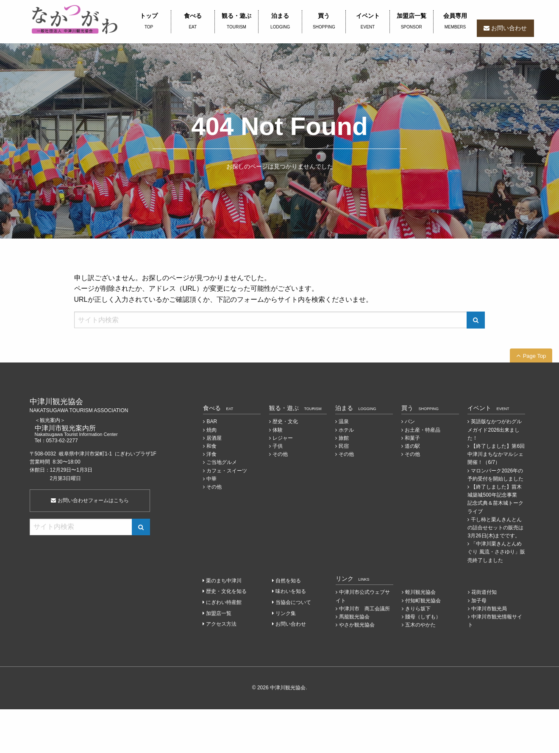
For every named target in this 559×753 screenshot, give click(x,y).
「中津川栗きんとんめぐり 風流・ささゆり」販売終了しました (496, 552)
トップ (149, 21)
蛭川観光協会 (420, 592)
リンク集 (285, 613)
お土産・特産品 (422, 430)
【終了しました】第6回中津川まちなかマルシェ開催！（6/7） (496, 454)
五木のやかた (420, 625)
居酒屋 (214, 438)
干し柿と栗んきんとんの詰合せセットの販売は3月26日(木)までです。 (495, 528)
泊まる (280, 21)
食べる (192, 21)
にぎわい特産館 (224, 602)
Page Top (534, 356)
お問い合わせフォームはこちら (89, 500)
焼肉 (211, 430)
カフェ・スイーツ (226, 471)
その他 (214, 487)
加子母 (479, 601)
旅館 (344, 438)
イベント (367, 21)
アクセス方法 (221, 624)
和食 (211, 446)
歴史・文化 (285, 421)
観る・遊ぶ (236, 21)
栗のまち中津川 (224, 581)
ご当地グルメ (221, 462)
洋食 (211, 454)
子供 (278, 446)
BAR (211, 421)
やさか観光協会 (357, 625)
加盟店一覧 (411, 21)
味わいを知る (290, 591)
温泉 (344, 421)
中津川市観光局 (489, 609)
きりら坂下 (418, 609)
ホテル (346, 430)
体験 (278, 430)
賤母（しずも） (423, 617)
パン (410, 421)
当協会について (293, 602)
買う (323, 21)
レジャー (283, 438)
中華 (211, 479)
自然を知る (288, 581)
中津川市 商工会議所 (364, 609)
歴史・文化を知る (226, 591)
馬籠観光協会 (354, 617)
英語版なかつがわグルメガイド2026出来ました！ (494, 430)
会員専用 (455, 21)
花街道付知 (484, 592)
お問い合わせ (509, 28)
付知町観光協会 (423, 601)
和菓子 (412, 438)
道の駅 (412, 446)
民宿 (344, 446)
